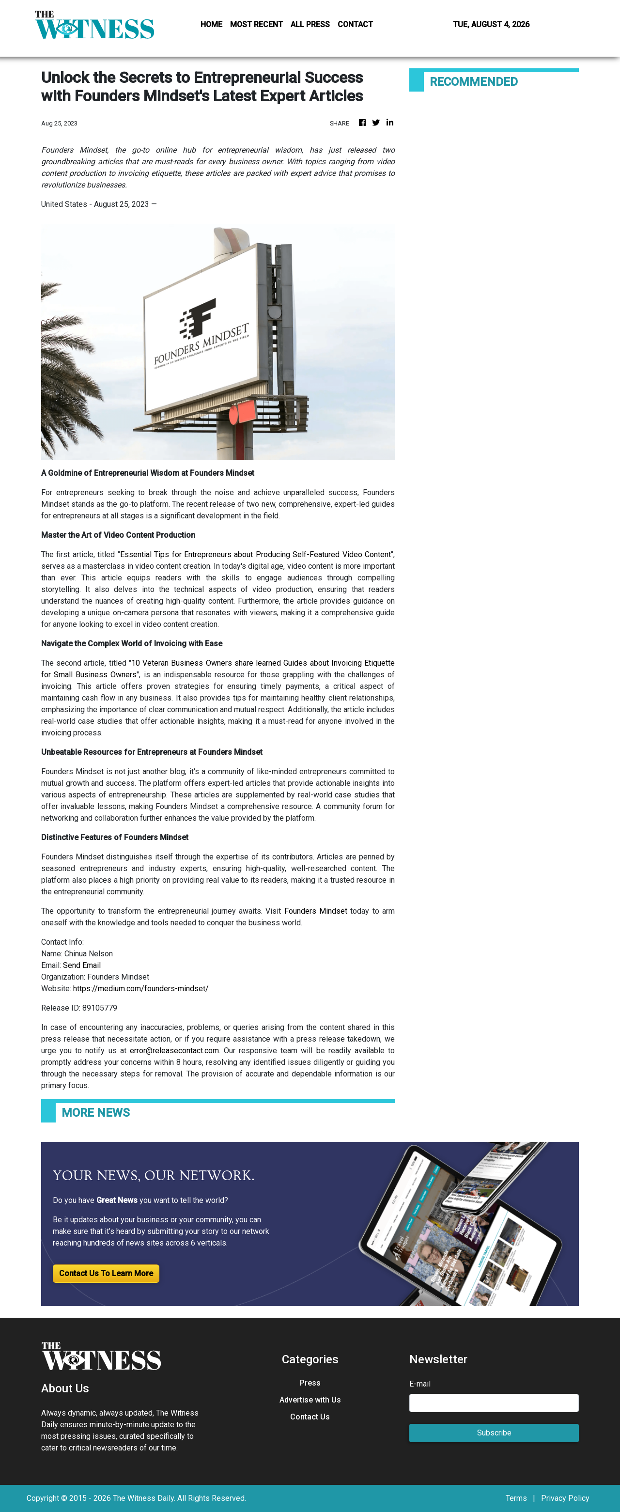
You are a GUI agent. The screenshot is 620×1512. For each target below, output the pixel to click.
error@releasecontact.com (174, 1050)
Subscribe (494, 1432)
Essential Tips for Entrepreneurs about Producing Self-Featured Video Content (255, 554)
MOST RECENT (256, 24)
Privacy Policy (565, 1498)
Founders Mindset (315, 911)
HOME (211, 24)
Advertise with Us (310, 1399)
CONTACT (355, 24)
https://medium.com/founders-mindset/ (141, 988)
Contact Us (310, 1416)
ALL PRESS (310, 24)
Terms (516, 1498)
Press (310, 1382)
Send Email (82, 965)
